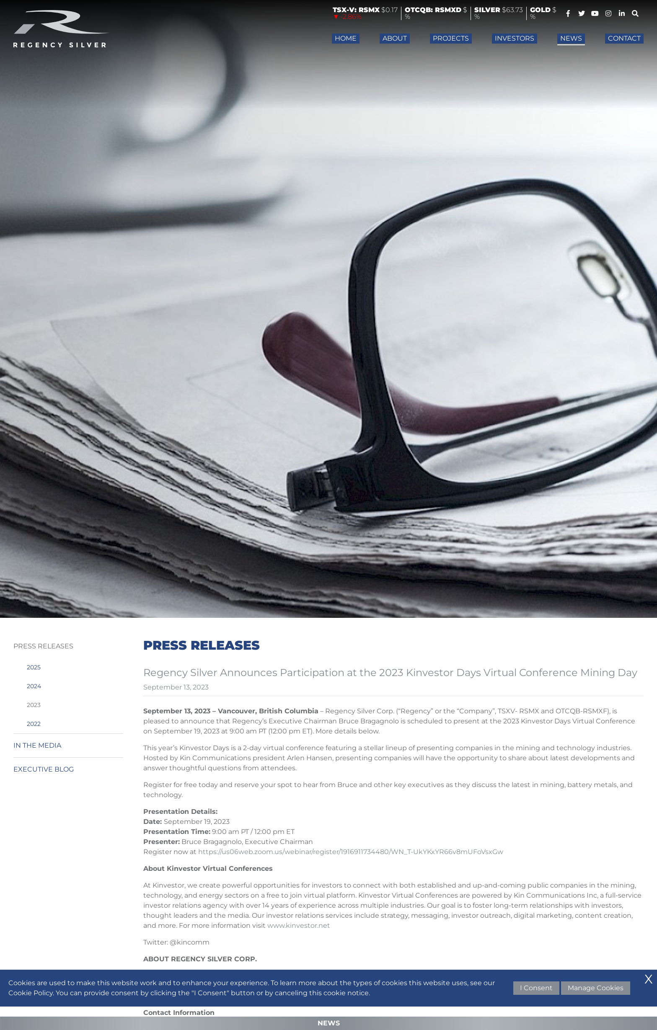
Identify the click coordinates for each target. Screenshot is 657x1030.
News (571, 38)
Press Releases (43, 646)
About (395, 38)
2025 (34, 667)
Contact (624, 38)
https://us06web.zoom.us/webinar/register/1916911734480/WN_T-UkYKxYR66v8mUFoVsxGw (350, 852)
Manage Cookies (595, 988)
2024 (34, 686)
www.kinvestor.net (298, 925)
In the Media (37, 745)
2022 (34, 724)
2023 (34, 705)
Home (346, 38)
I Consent (536, 988)
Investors (514, 38)
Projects (451, 38)
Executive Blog (43, 769)
